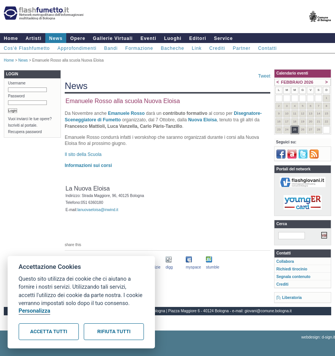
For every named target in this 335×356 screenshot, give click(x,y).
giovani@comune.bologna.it (268, 311)
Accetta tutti (48, 331)
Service (223, 38)
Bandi (111, 48)
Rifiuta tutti (114, 331)
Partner (241, 48)
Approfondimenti (76, 48)
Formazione (139, 48)
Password (16, 96)
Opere (77, 38)
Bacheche (172, 48)
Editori (197, 38)
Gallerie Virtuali (113, 38)
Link (197, 48)
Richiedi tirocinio (291, 269)
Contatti (267, 48)
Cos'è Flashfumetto (27, 48)
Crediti (217, 48)
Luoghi (173, 38)
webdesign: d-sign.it (318, 337)
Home (11, 38)
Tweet (264, 76)
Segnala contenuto (293, 277)
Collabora (285, 261)
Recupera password (25, 132)
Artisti (33, 38)
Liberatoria (292, 298)
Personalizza (34, 311)
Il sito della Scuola (83, 154)
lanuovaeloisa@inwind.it (97, 210)
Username (17, 83)
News (55, 38)
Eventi (148, 38)
